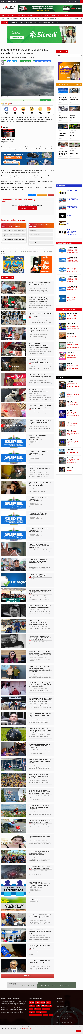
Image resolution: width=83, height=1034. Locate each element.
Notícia (3, 253)
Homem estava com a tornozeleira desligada (39, 428)
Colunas (31, 641)
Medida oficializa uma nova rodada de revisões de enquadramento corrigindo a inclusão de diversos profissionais (39, 599)
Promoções (53, 15)
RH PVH (69, 215)
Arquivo (59, 15)
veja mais (78, 84)
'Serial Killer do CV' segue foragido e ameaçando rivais (8, 136)
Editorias (65, 15)
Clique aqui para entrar (27, 208)
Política (13, 15)
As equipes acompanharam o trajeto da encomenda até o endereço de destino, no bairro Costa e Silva (40, 322)
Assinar (14, 1)
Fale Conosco (60, 1001)
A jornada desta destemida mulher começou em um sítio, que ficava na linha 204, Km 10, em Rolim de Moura (40, 692)
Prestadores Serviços (73, 131)
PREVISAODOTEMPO (48, 252)
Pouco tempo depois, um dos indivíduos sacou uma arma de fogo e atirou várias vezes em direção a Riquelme (40, 769)
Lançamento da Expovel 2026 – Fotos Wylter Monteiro (72, 443)
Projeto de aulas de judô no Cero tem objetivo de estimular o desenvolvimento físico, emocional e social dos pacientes (40, 630)
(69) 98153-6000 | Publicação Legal (65, 1011)
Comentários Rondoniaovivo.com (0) (18, 200)
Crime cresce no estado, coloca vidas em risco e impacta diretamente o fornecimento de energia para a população (40, 399)
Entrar (9, 1)
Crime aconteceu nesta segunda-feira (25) (38, 551)
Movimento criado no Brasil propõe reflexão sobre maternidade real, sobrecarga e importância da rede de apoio (39, 491)
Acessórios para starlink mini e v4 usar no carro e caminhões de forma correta (74, 101)
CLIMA (34, 252)
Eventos (43, 18)
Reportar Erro (50, 194)
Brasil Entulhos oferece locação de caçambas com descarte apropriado (73, 346)
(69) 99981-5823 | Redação (63, 1006)
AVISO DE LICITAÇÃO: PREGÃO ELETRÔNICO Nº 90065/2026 (73, 280)
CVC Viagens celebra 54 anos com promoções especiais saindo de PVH (73, 326)
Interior (18, 15)
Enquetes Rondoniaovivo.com (13, 220)
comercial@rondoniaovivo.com (64, 1016)
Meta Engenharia (71, 192)
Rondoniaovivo (8, 252)
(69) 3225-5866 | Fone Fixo (63, 1004)
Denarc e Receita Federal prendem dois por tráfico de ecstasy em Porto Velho (38, 22)
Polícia (7, 15)
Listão (46, 15)
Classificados (9, 18)
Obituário (57, 18)
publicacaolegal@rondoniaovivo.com (65, 1018)
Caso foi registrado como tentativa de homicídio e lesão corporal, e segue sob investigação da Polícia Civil (40, 368)
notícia (20, 252)
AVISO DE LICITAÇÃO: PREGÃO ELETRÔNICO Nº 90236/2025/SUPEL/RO (73, 251)
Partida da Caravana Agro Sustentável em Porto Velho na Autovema (73, 461)
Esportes (24, 15)
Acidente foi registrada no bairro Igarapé (38, 826)
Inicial (2, 15)
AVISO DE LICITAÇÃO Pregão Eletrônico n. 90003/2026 (72, 299)
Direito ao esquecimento (42, 194)
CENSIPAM (39, 252)
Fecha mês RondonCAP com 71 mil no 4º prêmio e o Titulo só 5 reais (73, 317)
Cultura (30, 15)
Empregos (15, 18)
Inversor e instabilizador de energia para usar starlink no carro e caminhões (63, 119)
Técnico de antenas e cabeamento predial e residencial (73, 119)
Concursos (36, 15)
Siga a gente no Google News (41, 61)
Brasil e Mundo (33, 719)
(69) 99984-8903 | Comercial (63, 1009)
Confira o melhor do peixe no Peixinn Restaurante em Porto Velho (73, 336)
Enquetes (52, 18)
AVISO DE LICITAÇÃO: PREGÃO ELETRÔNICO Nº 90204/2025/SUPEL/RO (73, 270)
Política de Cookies (26, 1028)
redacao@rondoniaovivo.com (64, 1014)
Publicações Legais (23, 18)
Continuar (78, 1031)
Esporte (31, 626)
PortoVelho (15, 252)
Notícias (2, 18)
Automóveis (61, 148)
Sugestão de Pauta (32, 194)
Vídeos (47, 18)
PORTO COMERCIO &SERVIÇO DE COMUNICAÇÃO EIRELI (72, 233)
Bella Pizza (69, 223)
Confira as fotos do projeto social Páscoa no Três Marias (73, 433)
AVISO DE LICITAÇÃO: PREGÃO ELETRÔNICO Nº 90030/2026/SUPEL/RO (73, 289)
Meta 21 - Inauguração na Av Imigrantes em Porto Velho (73, 404)
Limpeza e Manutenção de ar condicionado (74, 137)
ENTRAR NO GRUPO (45, 100)
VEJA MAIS (27, 976)
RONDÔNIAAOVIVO (27, 252)
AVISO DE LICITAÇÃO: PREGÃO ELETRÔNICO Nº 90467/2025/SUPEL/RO (73, 260)
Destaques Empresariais (34, 18)
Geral (42, 15)
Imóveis (60, 94)
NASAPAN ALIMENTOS (72, 199)
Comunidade (32, 795)
